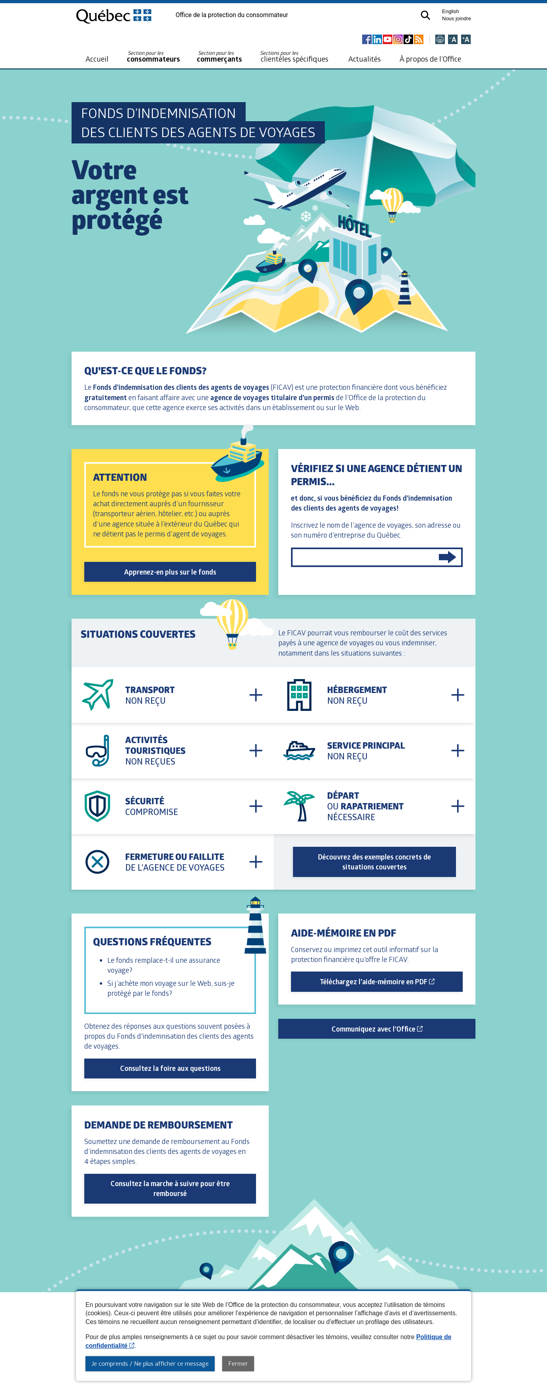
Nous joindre (456, 18)
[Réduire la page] (453, 40)
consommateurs (153, 56)
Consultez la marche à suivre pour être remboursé (170, 1188)
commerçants (219, 56)
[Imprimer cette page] (440, 40)
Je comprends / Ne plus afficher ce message (150, 1363)
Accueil (97, 59)
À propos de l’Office (430, 59)
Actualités (364, 59)
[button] (425, 15)
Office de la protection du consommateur (232, 15)
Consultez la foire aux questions (170, 1068)
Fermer (238, 1363)
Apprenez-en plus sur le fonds (170, 572)
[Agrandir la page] (466, 40)
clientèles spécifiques (294, 56)
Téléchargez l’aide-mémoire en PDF (391, 981)
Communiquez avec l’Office (404, 1029)
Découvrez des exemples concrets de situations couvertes (374, 861)
